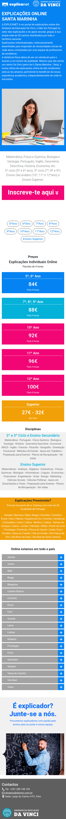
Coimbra (56, 515)
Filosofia (33, 447)
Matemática (11, 440)
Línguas (45, 472)
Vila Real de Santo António (46, 537)
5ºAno (13, 223)
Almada (8, 515)
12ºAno (54, 231)
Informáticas (32, 472)
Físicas (59, 469)
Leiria (20, 522)
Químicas (6, 472)
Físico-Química (41, 440)
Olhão (44, 526)
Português (25, 440)
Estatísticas (47, 469)
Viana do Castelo (21, 533)
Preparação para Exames (16, 454)
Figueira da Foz (33, 518)
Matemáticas (9, 469)
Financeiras (10, 476)
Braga (35, 515)
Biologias (18, 472)
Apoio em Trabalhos (51, 451)
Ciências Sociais (16, 480)
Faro (11, 518)
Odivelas (34, 526)
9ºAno (11, 231)
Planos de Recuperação (44, 454)
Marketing (55, 476)
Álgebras (34, 469)
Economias (57, 472)
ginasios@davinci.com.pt (18, 792)
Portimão (22, 529)
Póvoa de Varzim (38, 529)
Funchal (47, 518)
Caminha (45, 515)
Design (44, 476)
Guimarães (9, 522)
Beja (27, 515)
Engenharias (24, 476)
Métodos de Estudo (27, 451)
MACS (5, 447)
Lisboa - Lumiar (19, 526)
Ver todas (42, 487)
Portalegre (10, 529)
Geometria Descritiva (37, 443)
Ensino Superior (33, 239)
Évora (4, 518)
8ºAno (53, 223)
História (19, 443)
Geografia (45, 447)
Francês (23, 447)
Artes (36, 476)
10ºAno (25, 231)
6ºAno (26, 223)
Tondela (6, 533)
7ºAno (40, 223)
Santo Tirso (55, 529)
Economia (55, 443)
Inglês (13, 447)
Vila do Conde (39, 533)
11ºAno (40, 231)
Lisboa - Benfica (33, 522)
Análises (22, 469)
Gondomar (59, 518)
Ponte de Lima (57, 526)
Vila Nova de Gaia (20, 537)
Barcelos (19, 515)
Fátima (19, 518)
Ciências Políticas (36, 480)
